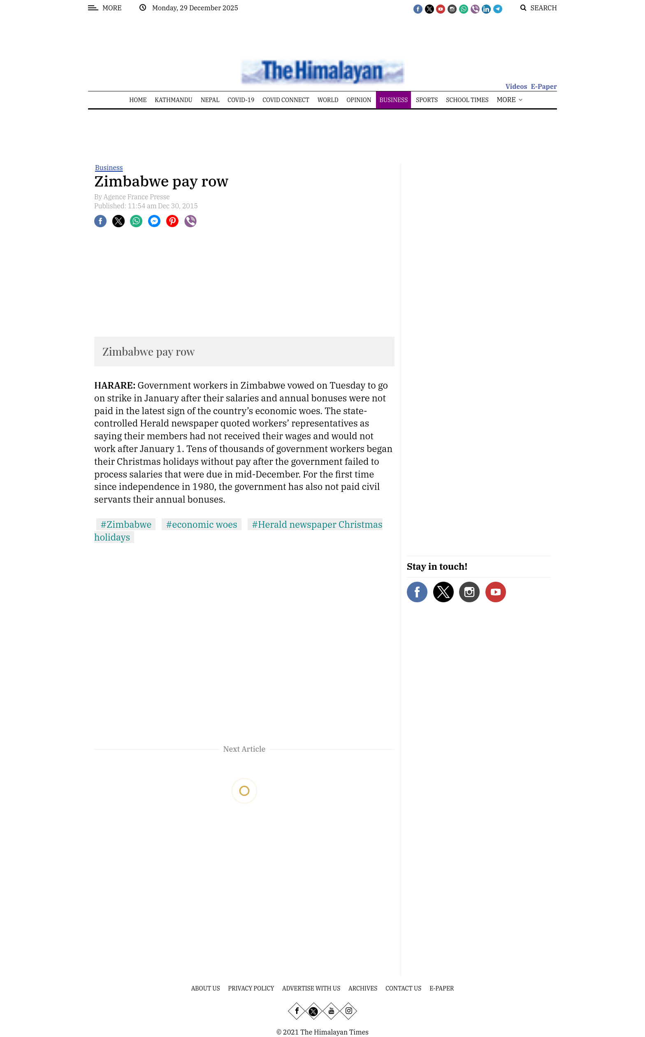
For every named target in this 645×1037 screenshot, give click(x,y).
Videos (516, 86)
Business (109, 167)
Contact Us (403, 988)
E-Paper (544, 86)
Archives (362, 988)
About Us (205, 988)
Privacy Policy (251, 988)
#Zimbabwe (125, 524)
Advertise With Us (311, 988)
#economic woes (201, 524)
